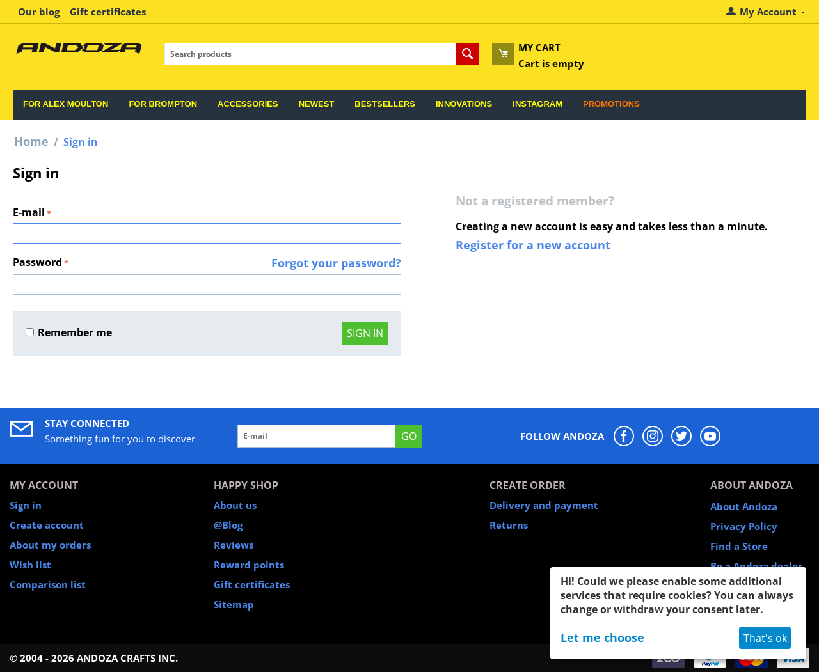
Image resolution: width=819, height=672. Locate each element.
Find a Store (739, 546)
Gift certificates (108, 11)
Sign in (365, 333)
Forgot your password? (336, 262)
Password (37, 262)
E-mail (29, 212)
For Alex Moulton (65, 104)
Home (31, 141)
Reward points (249, 564)
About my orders (50, 544)
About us (235, 505)
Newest (317, 104)
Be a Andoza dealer (756, 565)
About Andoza (743, 506)
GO (409, 436)
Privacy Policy (743, 526)
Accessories (248, 104)
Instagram (537, 104)
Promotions (611, 104)
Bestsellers (384, 104)
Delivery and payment (543, 505)
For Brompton (163, 104)
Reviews (233, 544)
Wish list (30, 564)
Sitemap (234, 604)
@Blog (228, 525)
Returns (508, 525)
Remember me (69, 332)
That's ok (765, 638)
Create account (47, 525)
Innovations (464, 104)
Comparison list (48, 584)
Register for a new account (533, 245)
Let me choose (602, 637)
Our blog (39, 11)
